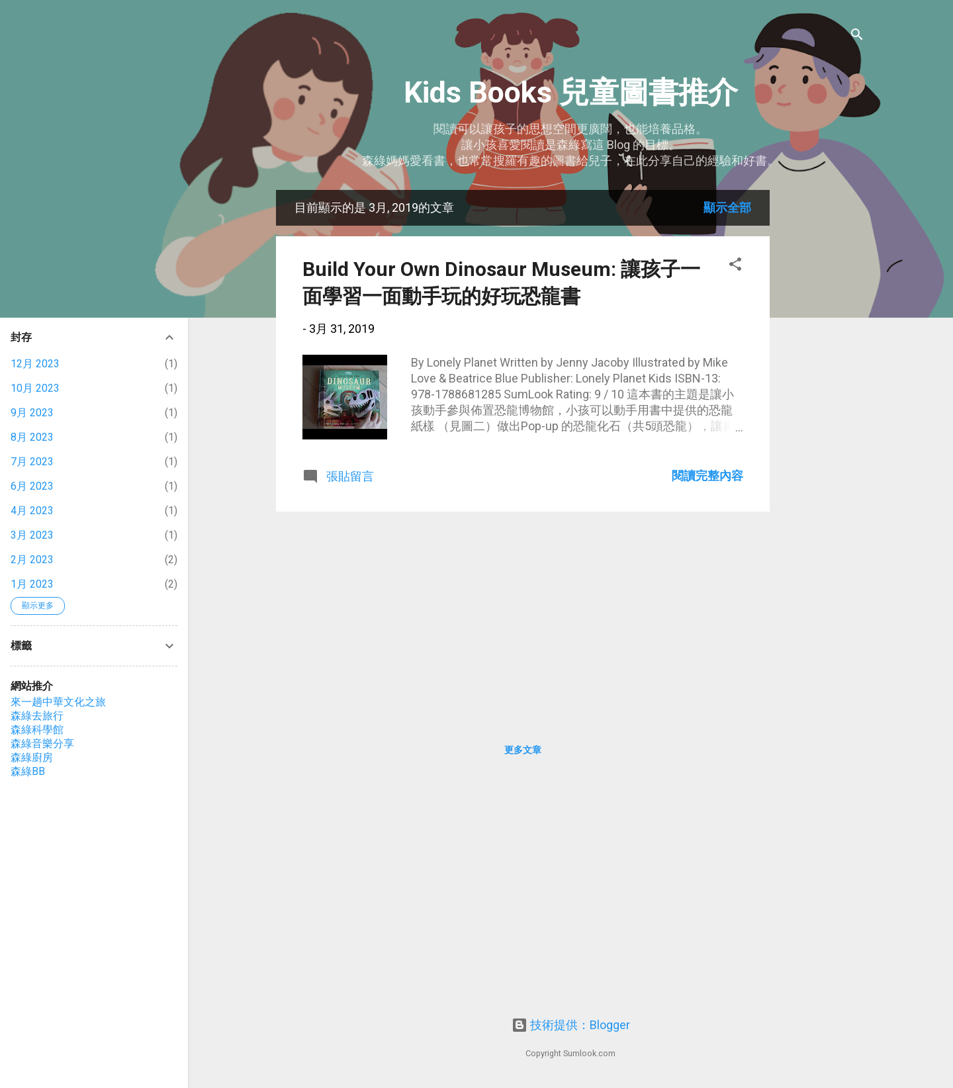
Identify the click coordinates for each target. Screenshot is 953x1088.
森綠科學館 (37, 729)
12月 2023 (35, 363)
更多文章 (522, 750)
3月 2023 (32, 535)
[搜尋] (857, 36)
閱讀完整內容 (707, 475)
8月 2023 (32, 437)
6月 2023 (32, 486)
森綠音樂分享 (42, 743)
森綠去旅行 (37, 715)
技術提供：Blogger (571, 1025)
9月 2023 (32, 412)
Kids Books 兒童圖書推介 (571, 92)
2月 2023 (32, 559)
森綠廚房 (32, 757)
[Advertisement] (822, 388)
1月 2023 (32, 584)
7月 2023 (32, 461)
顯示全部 (727, 207)
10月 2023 (35, 388)
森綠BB (28, 771)
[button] (735, 266)
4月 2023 (32, 510)
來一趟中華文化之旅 (58, 702)
